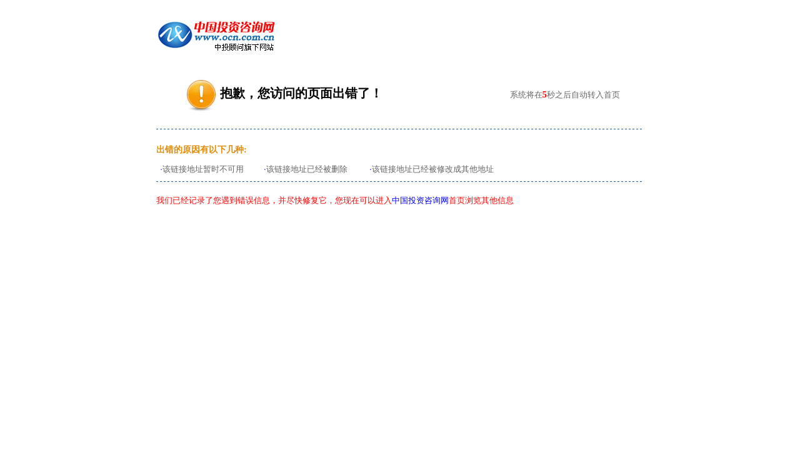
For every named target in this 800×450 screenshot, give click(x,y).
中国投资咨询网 (420, 200)
